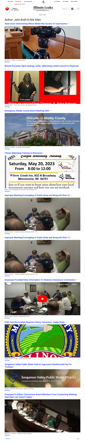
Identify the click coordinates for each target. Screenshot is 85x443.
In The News (57, 1)
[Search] (72, 9)
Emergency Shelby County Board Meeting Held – (28, 110)
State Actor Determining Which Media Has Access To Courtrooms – (37, 23)
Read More (7, 61)
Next (78, 438)
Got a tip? (10, 1)
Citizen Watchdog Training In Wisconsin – (24, 153)
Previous (7, 438)
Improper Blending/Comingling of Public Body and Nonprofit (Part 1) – (38, 237)
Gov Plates (65, 1)
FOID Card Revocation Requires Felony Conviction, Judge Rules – (35, 322)
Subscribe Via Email (20, 4)
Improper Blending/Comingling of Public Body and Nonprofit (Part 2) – (38, 195)
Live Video (74, 1)
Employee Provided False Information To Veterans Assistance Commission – (41, 280)
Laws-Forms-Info (28, 1)
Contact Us (18, 1)
